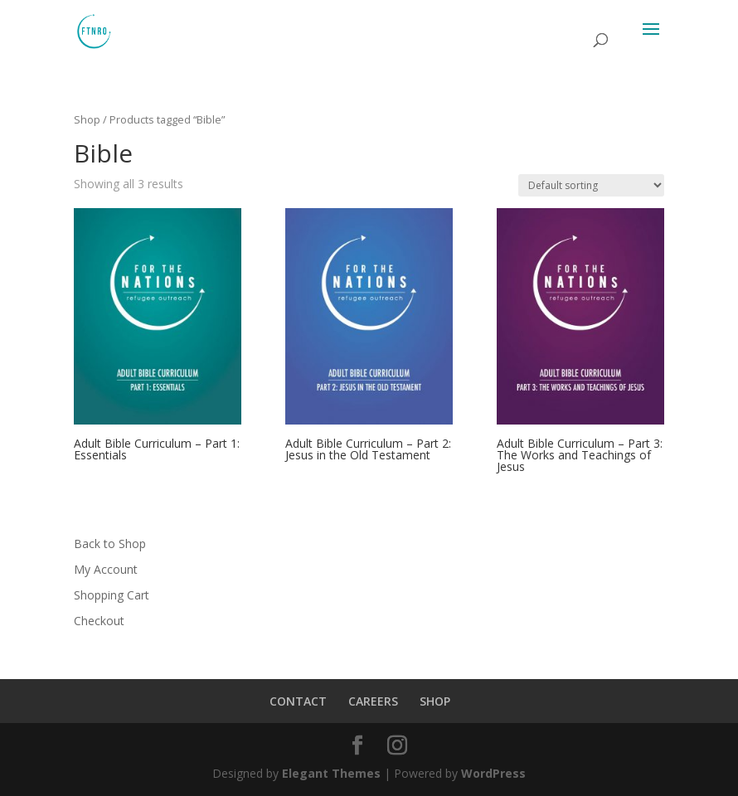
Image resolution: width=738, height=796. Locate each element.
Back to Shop (110, 543)
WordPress (493, 773)
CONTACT (298, 701)
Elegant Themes (331, 773)
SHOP (435, 701)
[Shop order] (591, 185)
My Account (106, 569)
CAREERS (373, 701)
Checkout (99, 621)
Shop (87, 119)
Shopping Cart (111, 595)
